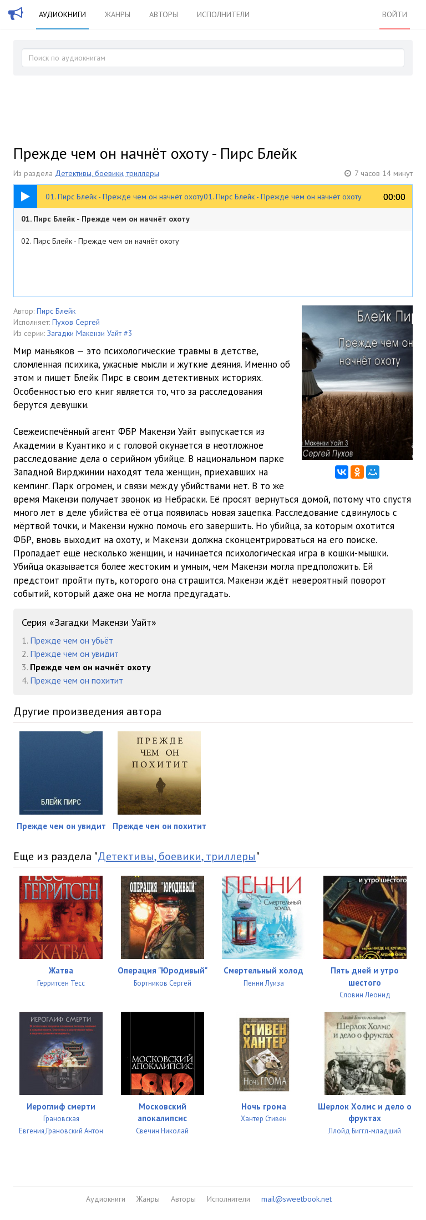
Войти (394, 14)
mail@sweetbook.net (296, 1199)
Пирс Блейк (56, 311)
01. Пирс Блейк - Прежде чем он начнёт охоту (105, 219)
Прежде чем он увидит (74, 653)
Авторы (163, 14)
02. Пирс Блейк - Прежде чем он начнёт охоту (100, 241)
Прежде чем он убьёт (71, 640)
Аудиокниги (62, 14)
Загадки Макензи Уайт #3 (90, 333)
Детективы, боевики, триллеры (107, 173)
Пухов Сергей (76, 322)
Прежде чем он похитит (76, 680)
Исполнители (223, 14)
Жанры (117, 14)
